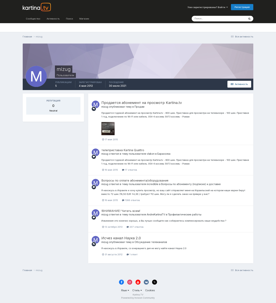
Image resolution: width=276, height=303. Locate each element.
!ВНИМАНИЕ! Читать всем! (120, 211)
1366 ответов (131, 200)
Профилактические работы (184, 214)
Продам (139, 106)
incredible (152, 184)
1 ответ (132, 254)
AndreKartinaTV (156, 214)
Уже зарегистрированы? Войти (207, 7)
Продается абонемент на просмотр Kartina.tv (141, 103)
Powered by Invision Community (138, 298)
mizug (104, 106)
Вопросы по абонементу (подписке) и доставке (191, 184)
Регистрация (242, 7)
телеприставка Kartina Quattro (122, 150)
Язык (125, 290)
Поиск (69, 18)
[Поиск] (211, 18)
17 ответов (129, 169)
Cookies (150, 290)
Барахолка (163, 153)
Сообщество (33, 18)
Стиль (137, 290)
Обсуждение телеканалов (150, 242)
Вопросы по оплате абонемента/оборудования (134, 180)
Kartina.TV (138, 294)
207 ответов (135, 226)
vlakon (151, 153)
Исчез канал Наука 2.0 (121, 238)
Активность (53, 18)
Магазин (84, 18)
